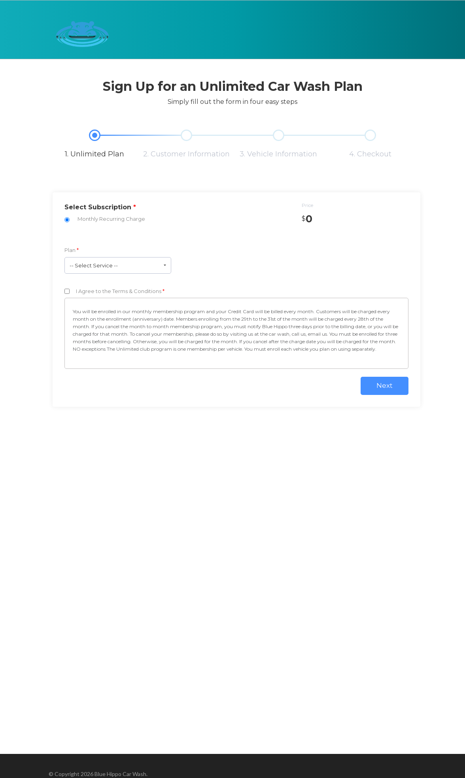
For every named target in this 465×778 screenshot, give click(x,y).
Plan (71, 250)
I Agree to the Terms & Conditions (120, 291)
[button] (117, 265)
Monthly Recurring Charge (111, 219)
